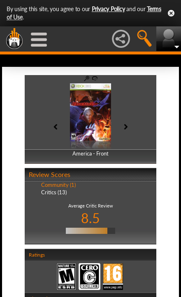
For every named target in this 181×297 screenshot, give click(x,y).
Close (171, 13)
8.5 (90, 218)
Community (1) (58, 185)
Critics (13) (54, 192)
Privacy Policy (108, 8)
